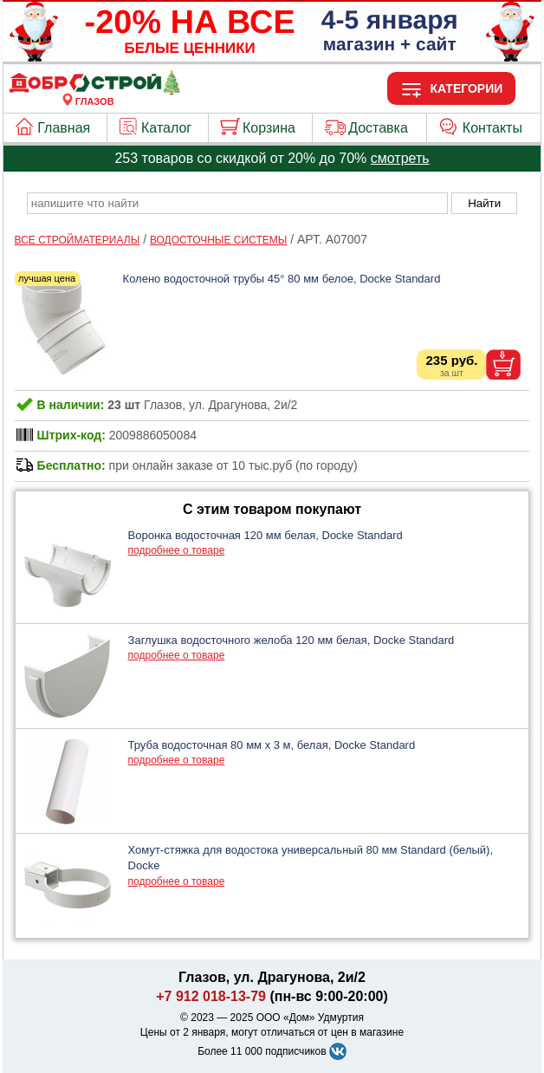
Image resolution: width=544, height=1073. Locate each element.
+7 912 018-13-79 (211, 996)
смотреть (400, 158)
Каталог (166, 127)
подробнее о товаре (176, 550)
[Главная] (94, 91)
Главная (63, 127)
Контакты (492, 127)
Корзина (269, 127)
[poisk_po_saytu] (237, 203)
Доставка (378, 127)
